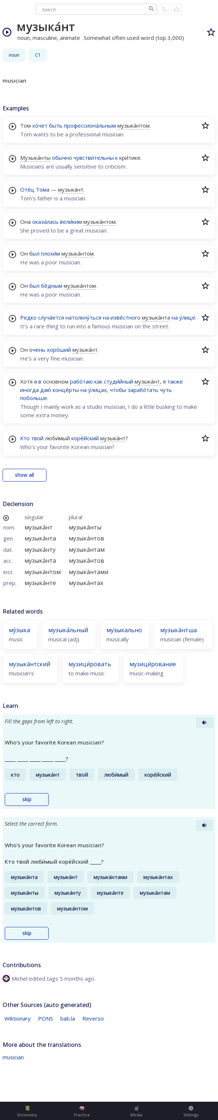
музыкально (124, 630)
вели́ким (71, 221)
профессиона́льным (90, 125)
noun (14, 55)
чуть (166, 389)
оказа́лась (45, 221)
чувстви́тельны (94, 157)
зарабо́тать (143, 389)
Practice (82, 1111)
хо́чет (40, 125)
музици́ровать (89, 664)
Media (136, 1111)
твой (37, 438)
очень (37, 349)
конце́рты (66, 389)
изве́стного (125, 317)
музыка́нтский (29, 664)
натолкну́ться (83, 317)
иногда (29, 389)
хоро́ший (59, 349)
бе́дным (51, 285)
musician (13, 1057)
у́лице (187, 317)
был (34, 253)
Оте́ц (27, 189)
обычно (62, 157)
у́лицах (97, 389)
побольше (33, 397)
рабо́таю (81, 381)
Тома (42, 189)
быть (56, 125)
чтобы (118, 389)
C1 (38, 55)
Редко (28, 317)
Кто (25, 438)
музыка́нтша (178, 630)
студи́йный (118, 381)
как (98, 381)
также (175, 381)
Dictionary (27, 1111)
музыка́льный (68, 630)
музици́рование (152, 664)
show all (24, 475)
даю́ (45, 389)
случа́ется (51, 317)
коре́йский (85, 438)
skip (26, 799)
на (106, 317)
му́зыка (19, 630)
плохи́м (50, 253)
